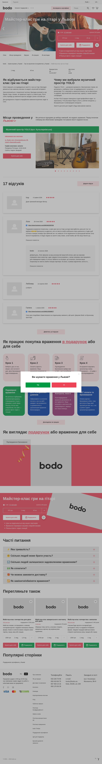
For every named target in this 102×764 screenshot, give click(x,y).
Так (38, 385)
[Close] (78, 374)
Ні (64, 385)
